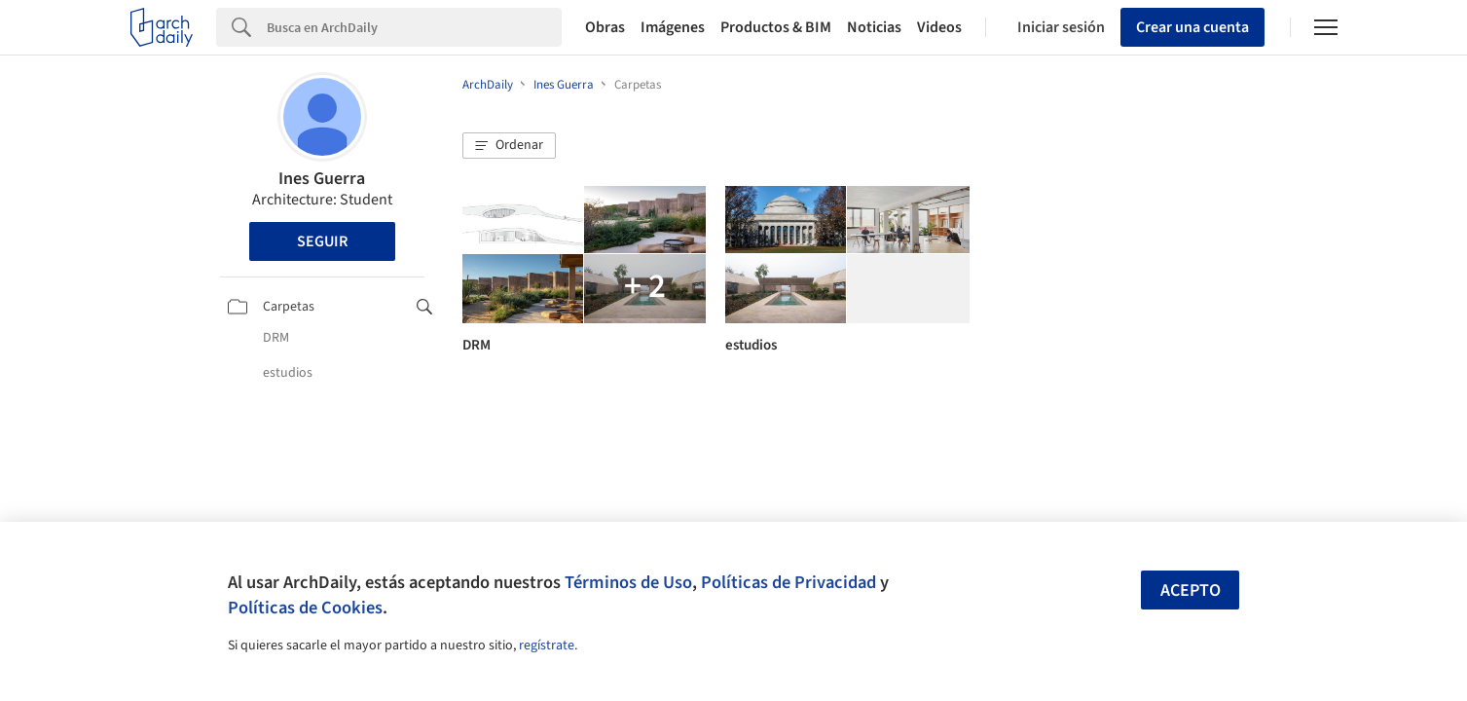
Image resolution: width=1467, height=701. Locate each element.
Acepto (1190, 590)
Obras (605, 27)
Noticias (874, 27)
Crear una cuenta (1192, 27)
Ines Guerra (321, 178)
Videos (939, 27)
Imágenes (673, 27)
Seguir (322, 241)
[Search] (414, 27)
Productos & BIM (775, 27)
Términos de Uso (628, 582)
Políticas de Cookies (305, 607)
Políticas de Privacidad (788, 582)
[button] (509, 146)
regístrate (546, 645)
